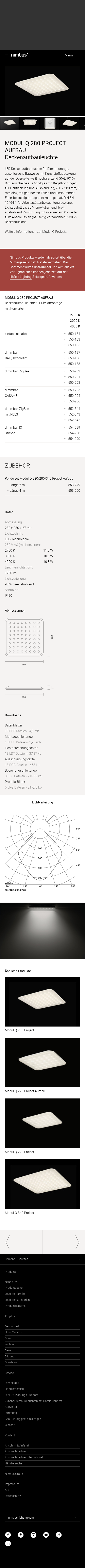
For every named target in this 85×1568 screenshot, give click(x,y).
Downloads (12, 1383)
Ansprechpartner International (24, 1457)
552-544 (74, 409)
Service (9, 1373)
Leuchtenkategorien (17, 1300)
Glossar (10, 1425)
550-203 (74, 382)
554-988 (74, 433)
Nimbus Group (14, 1474)
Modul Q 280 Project (19, 1030)
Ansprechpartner (15, 1451)
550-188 (74, 364)
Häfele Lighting (21, 277)
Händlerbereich (14, 1389)
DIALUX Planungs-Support (21, 1395)
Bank (8, 1350)
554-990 (74, 439)
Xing (59, 1535)
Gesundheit (12, 1326)
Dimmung (11, 1413)
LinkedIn (8, 1543)
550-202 (74, 371)
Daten (9, 512)
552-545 (74, 420)
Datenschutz (13, 1496)
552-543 (74, 414)
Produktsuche (13, 1288)
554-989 (74, 427)
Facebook (8, 1535)
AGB (8, 1490)
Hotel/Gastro (13, 1332)
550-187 (74, 352)
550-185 (74, 345)
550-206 (74, 401)
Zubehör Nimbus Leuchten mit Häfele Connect (33, 1401)
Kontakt (10, 1435)
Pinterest (21, 1535)
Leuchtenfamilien (15, 1294)
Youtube (46, 1535)
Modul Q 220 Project (19, 1152)
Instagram (33, 1535)
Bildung (9, 1356)
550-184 (74, 334)
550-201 (74, 377)
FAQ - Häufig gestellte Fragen (23, 1419)
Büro (8, 1338)
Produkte (10, 1272)
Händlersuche (13, 1463)
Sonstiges (11, 1362)
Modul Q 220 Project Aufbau (25, 1091)
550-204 (74, 396)
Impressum (12, 1484)
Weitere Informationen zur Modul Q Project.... (36, 232)
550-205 (74, 390)
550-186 (74, 358)
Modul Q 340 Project (19, 1213)
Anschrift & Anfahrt (17, 1445)
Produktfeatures (15, 1306)
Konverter (11, 1407)
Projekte (10, 1316)
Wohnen (10, 1344)
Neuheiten (11, 1282)
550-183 (74, 339)
